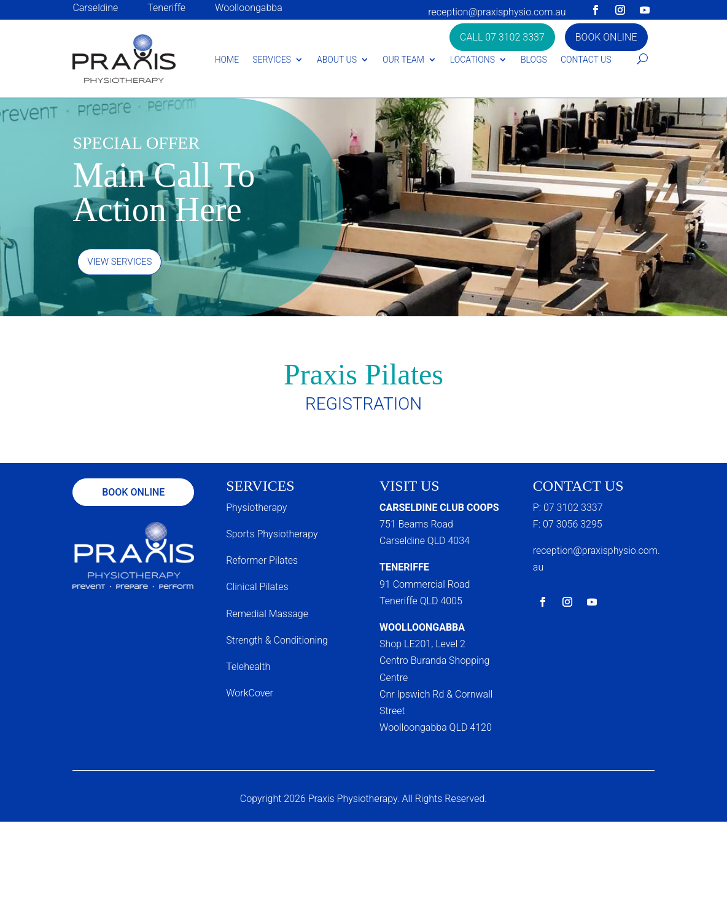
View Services (122, 262)
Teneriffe (166, 8)
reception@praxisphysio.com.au (497, 12)
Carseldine (95, 8)
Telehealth (248, 668)
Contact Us (586, 59)
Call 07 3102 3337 (502, 37)
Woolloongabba (248, 8)
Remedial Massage (267, 615)
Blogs (534, 59)
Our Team (403, 59)
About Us (337, 59)
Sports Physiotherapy (271, 536)
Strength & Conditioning (277, 642)
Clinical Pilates (257, 589)
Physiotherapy (256, 509)
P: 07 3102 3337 (568, 509)
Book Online (606, 37)
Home (227, 59)
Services (271, 59)
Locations (472, 59)
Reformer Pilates (262, 562)
